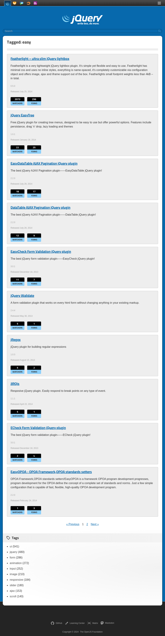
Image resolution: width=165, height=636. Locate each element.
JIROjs (15, 383)
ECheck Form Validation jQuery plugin (38, 427)
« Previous (72, 524)
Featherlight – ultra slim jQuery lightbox (40, 58)
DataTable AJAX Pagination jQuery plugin (40, 207)
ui (11, 546)
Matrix (93, 623)
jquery (13, 551)
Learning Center (75, 623)
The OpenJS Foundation (91, 632)
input (13, 568)
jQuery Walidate (22, 295)
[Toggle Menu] (159, 3)
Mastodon (107, 623)
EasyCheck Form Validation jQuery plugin (41, 251)
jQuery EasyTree (22, 115)
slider (13, 585)
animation (16, 563)
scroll (13, 596)
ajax (12, 590)
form (12, 557)
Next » (95, 524)
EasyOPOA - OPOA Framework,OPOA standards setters (51, 471)
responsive (16, 579)
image (13, 574)
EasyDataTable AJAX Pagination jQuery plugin (44, 163)
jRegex (16, 339)
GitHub (56, 623)
